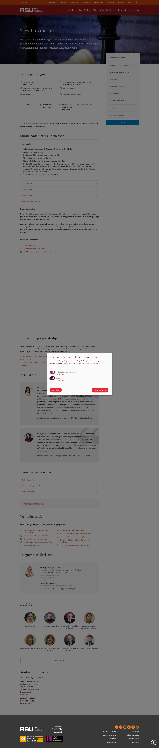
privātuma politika (92, 363)
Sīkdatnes (112, 739)
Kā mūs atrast (134, 739)
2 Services (60, 374)
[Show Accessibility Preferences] (153, 742)
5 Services (60, 380)
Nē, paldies (55, 390)
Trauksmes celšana (109, 735)
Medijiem (135, 731)
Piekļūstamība (111, 742)
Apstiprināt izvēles (100, 390)
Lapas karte (135, 742)
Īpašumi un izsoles (132, 735)
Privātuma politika (109, 731)
